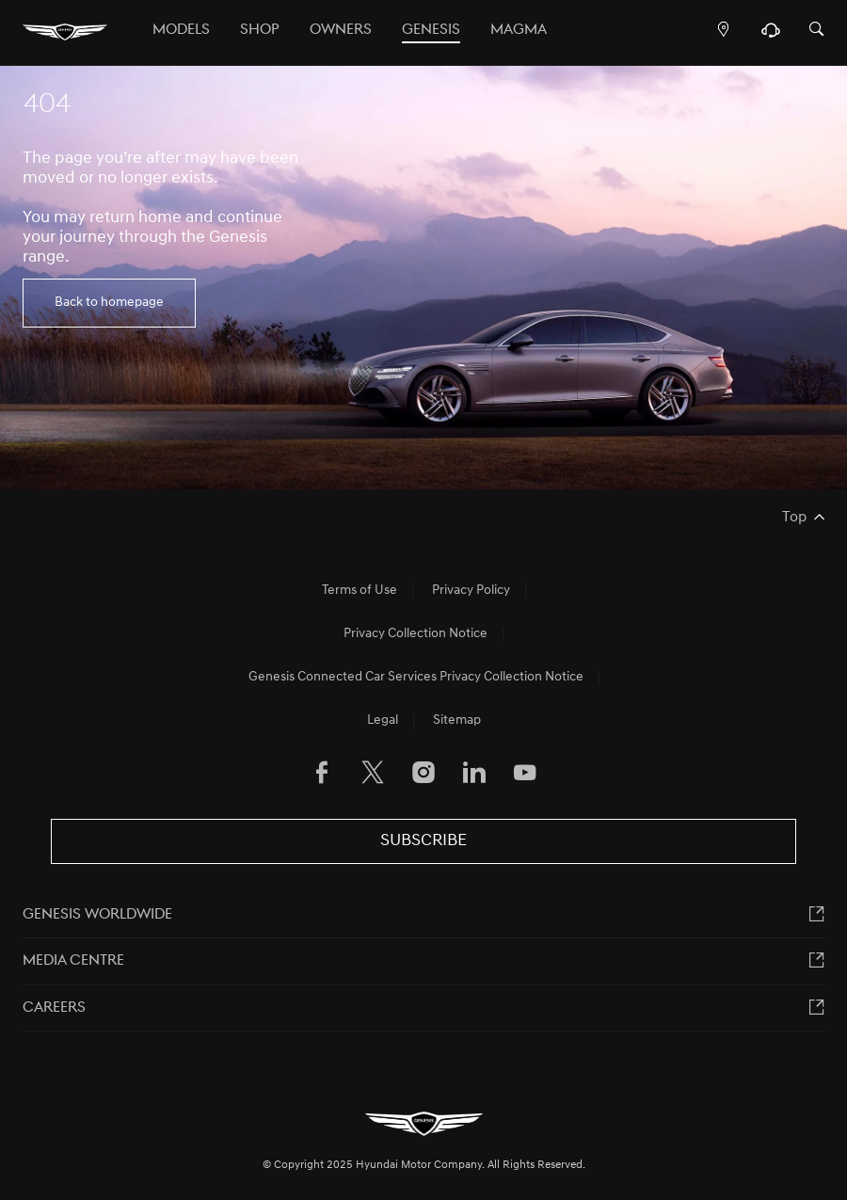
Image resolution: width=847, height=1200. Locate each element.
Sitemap (457, 720)
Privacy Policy (471, 591)
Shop (260, 30)
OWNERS (341, 30)
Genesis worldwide (97, 914)
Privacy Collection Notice (415, 634)
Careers (54, 1008)
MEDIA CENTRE (73, 960)
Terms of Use (359, 591)
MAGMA (518, 30)
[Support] (770, 34)
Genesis (431, 30)
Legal (382, 720)
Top (794, 517)
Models (181, 30)
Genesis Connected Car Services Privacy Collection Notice (415, 677)
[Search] (816, 31)
